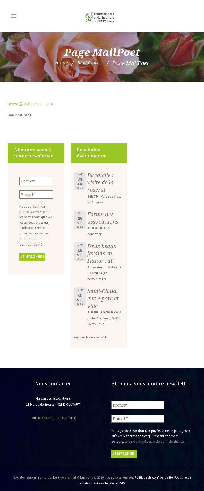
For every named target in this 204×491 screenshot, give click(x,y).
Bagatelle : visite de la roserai (100, 182)
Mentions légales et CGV (108, 482)
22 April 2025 (33, 104)
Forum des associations (103, 217)
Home (58, 63)
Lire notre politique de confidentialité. (32, 237)
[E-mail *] (36, 194)
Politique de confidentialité (153, 476)
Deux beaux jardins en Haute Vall (102, 253)
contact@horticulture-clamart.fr (53, 417)
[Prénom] (36, 181)
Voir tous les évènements (90, 337)
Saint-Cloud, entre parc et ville (103, 298)
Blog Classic (91, 63)
